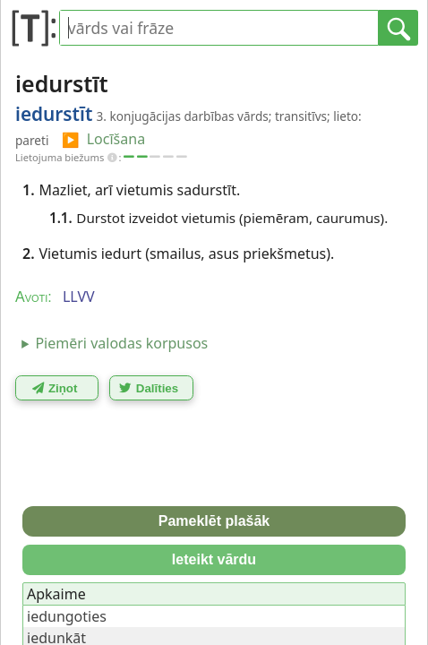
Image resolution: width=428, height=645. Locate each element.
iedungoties (67, 616)
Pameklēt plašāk (214, 521)
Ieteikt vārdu (214, 559)
